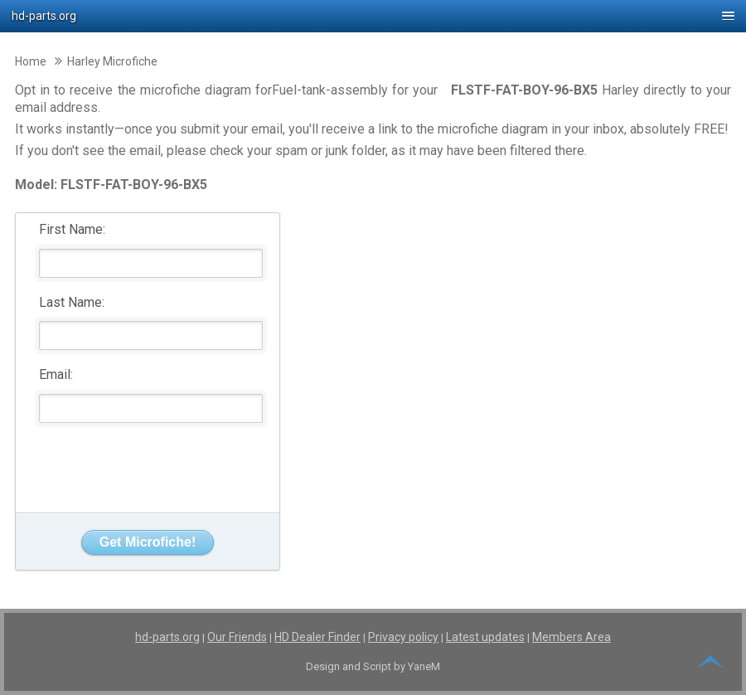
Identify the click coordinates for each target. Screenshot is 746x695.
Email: (56, 374)
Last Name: (71, 302)
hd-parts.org (167, 637)
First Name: (72, 229)
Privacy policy (403, 637)
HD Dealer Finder (317, 637)
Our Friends (237, 637)
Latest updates (485, 637)
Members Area (571, 637)
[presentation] (148, 463)
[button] (373, 16)
